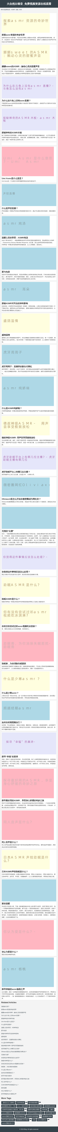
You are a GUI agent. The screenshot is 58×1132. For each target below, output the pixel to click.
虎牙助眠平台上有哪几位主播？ (16, 472)
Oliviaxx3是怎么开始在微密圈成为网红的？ (21, 499)
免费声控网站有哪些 (34, 1109)
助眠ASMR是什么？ (11, 599)
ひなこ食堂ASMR (23, 1106)
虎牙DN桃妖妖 (20, 1116)
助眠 (17, 9)
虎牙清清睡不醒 (50, 1113)
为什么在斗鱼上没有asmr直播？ (16, 100)
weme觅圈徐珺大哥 (8, 1123)
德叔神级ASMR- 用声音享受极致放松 (18, 437)
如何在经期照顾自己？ (12, 722)
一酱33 (51, 1109)
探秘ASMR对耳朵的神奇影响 (15, 303)
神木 (20, 9)
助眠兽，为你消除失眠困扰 (14, 663)
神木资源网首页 (5, 9)
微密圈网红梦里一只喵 (9, 1106)
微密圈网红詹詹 (47, 1116)
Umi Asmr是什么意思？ (12, 178)
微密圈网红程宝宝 (20, 1113)
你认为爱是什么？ (10, 952)
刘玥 (34, 1120)
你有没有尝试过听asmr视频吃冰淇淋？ (19, 626)
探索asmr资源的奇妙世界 (13, 35)
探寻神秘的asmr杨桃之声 (13, 989)
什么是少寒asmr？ (10, 693)
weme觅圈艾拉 (41, 1120)
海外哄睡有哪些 (33, 1102)
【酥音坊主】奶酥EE (8, 1102)
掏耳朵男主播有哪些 (8, 1120)
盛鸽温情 (6, 335)
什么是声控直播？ (10, 208)
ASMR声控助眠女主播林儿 (35, 1113)
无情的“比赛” (8, 531)
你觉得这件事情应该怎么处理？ (16, 572)
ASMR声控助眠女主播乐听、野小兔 (12, 1109)
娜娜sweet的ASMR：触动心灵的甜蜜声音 (21, 66)
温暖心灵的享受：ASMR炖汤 (15, 238)
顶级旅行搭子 (5, 1006)
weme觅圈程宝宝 (7, 1113)
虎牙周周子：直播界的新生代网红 (17, 366)
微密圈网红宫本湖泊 (22, 1120)
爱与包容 (6, 272)
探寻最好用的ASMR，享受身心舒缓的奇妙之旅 (23, 800)
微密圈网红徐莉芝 (50, 1106)
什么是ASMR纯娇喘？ (12, 408)
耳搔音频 (44, 1109)
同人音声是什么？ (10, 842)
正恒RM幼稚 (20, 1102)
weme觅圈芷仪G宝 (7, 1116)
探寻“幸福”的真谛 (10, 756)
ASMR (13, 9)
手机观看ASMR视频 (32, 1116)
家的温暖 (6, 903)
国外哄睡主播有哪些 (36, 1106)
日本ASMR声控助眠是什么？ (15, 871)
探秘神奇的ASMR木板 (12, 132)
